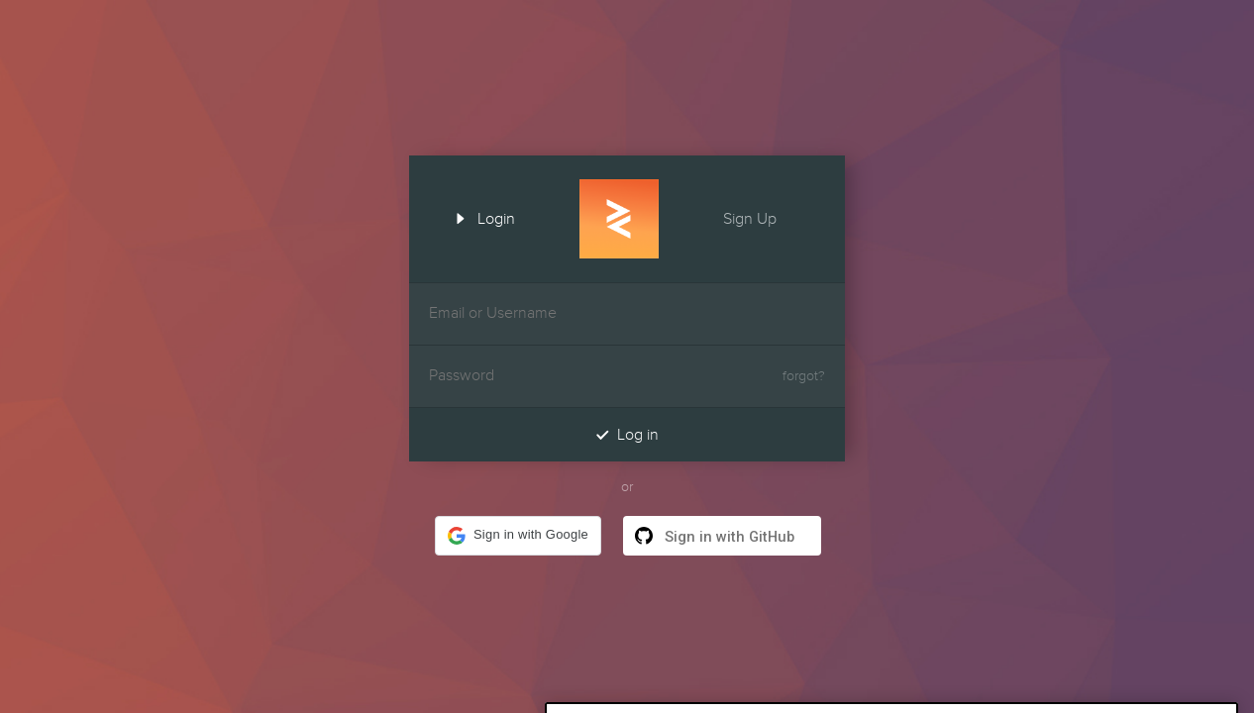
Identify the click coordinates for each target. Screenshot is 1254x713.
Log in (627, 434)
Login (478, 217)
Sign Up (767, 217)
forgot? (804, 376)
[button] (518, 536)
